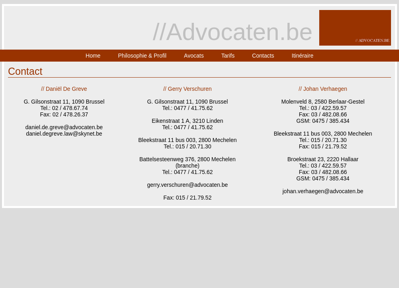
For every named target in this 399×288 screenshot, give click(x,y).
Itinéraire (302, 55)
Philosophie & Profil (142, 55)
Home (93, 55)
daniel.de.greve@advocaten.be (64, 127)
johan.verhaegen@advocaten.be (322, 191)
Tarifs (228, 55)
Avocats (194, 55)
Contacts (263, 55)
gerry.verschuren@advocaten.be (187, 185)
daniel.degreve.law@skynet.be (64, 133)
